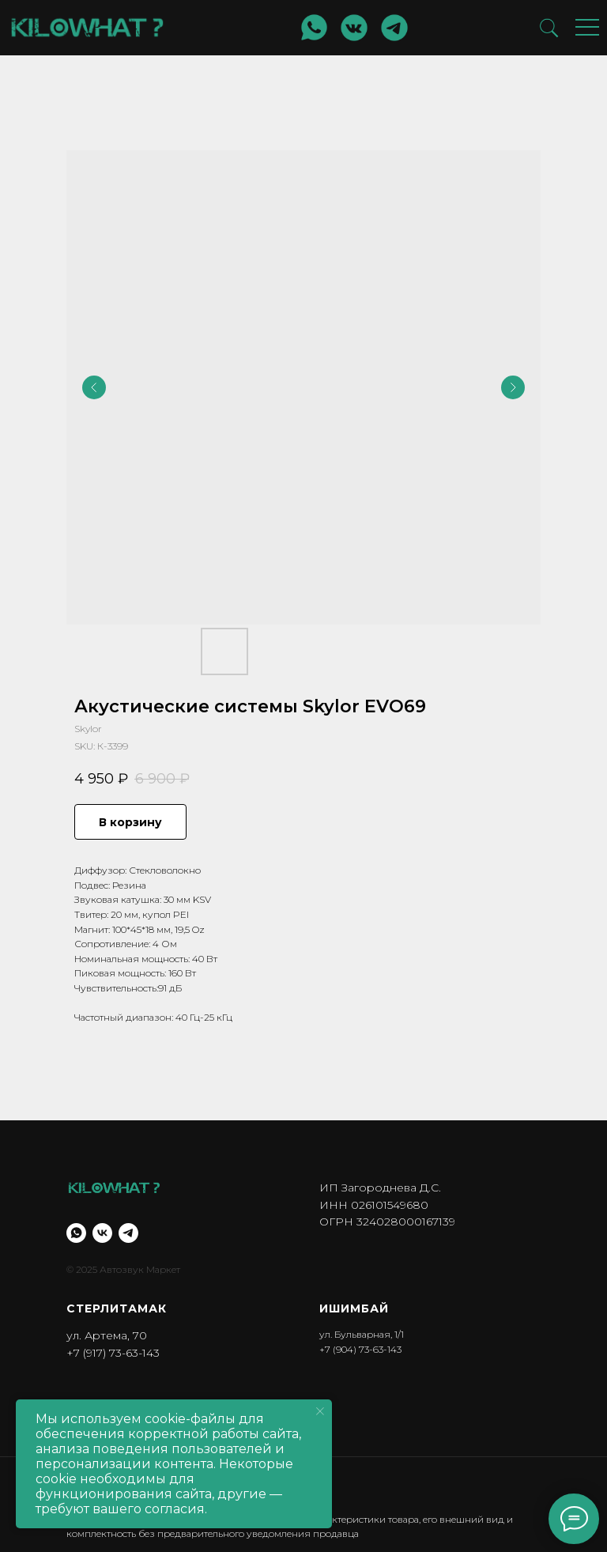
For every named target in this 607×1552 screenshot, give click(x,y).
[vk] (102, 1233)
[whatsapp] (76, 1233)
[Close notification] (320, 1411)
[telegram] (128, 1233)
